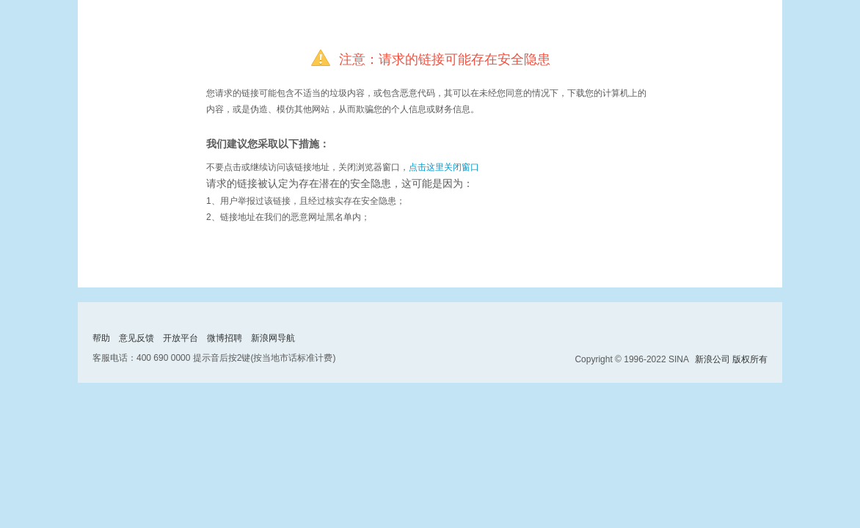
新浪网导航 (273, 338)
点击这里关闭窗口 (444, 167)
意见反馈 (136, 338)
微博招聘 (224, 338)
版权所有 (750, 359)
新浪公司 (712, 359)
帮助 (101, 338)
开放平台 (180, 338)
